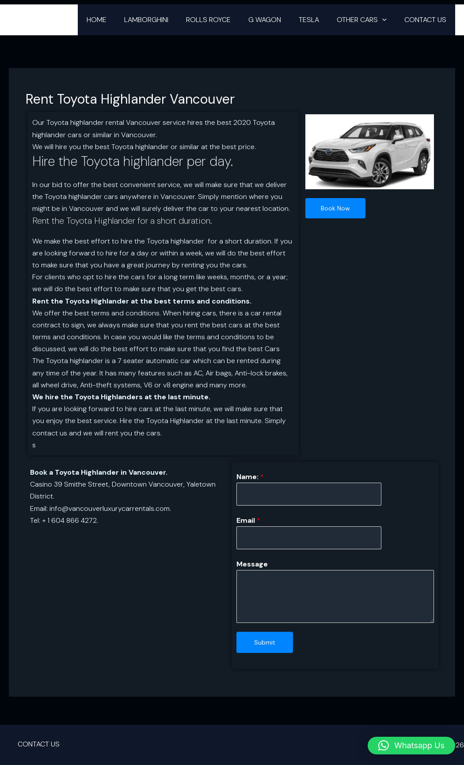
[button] (387, 19)
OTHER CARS (367, 19)
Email (248, 520)
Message (252, 565)
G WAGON (277, 19)
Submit (264, 644)
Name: (250, 476)
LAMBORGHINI (166, 19)
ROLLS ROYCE (224, 19)
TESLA (318, 19)
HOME (119, 19)
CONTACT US (427, 19)
